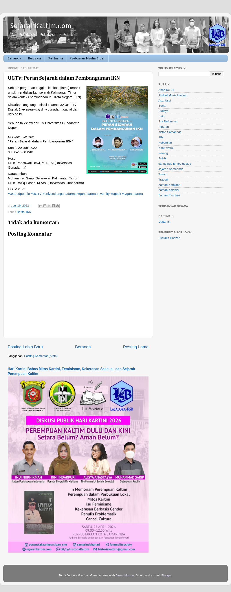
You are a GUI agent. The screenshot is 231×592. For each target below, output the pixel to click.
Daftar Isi (55, 58)
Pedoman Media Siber (87, 58)
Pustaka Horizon (169, 238)
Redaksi (34, 58)
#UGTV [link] (36, 193)
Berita (21, 212)
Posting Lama (135, 347)
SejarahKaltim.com (41, 25)
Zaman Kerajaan (169, 184)
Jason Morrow (125, 575)
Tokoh (162, 174)
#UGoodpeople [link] (19, 193)
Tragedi (163, 179)
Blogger (166, 575)
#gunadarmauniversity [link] (93, 193)
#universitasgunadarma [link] (60, 193)
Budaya (163, 110)
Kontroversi (165, 147)
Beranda (14, 58)
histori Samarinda (170, 132)
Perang (163, 153)
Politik (162, 158)
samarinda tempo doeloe (174, 163)
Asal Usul (164, 100)
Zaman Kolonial (168, 190)
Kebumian (165, 142)
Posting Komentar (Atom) (41, 356)
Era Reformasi (167, 121)
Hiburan (163, 126)
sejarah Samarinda (170, 169)
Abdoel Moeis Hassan (172, 95)
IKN (28, 212)
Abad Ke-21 (166, 90)
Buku (161, 116)
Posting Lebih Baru (25, 347)
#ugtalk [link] (115, 193)
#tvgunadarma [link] (132, 193)
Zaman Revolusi (169, 195)
